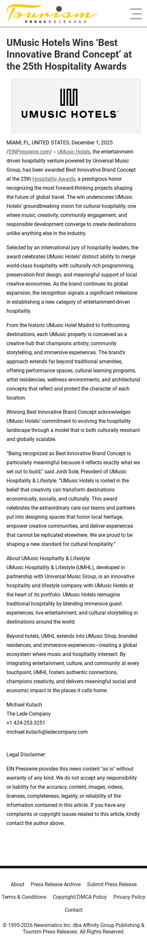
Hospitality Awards (53, 179)
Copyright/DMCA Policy (80, 897)
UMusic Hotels (73, 152)
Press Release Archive (56, 884)
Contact (74, 910)
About (17, 884)
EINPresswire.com (29, 152)
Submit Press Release (112, 884)
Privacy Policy (129, 897)
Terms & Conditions (24, 897)
